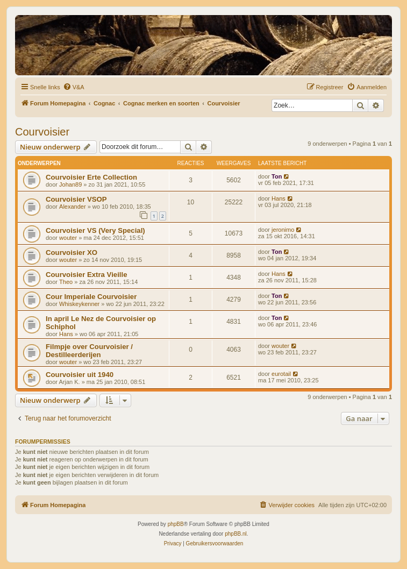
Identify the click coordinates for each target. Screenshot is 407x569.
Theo (66, 282)
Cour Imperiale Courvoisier (91, 297)
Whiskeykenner (79, 304)
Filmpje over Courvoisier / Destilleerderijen (89, 351)
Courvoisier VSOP (76, 199)
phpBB (176, 524)
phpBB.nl (236, 534)
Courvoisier (42, 132)
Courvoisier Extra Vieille (86, 275)
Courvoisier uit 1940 (79, 375)
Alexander (72, 206)
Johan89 (70, 184)
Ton (277, 176)
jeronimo (283, 229)
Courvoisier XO (71, 252)
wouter (68, 237)
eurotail (281, 374)
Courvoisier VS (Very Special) (95, 230)
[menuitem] (73, 87)
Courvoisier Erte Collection (91, 177)
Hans (278, 198)
